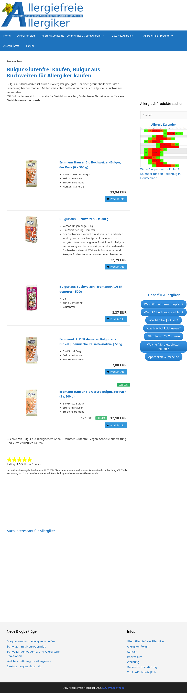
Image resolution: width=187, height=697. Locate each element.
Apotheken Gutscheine (163, 357)
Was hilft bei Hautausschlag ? (163, 312)
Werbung (133, 662)
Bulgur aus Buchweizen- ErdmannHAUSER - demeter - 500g (91, 289)
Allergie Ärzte (11, 45)
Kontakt (132, 651)
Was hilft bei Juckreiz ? (163, 320)
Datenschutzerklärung (142, 667)
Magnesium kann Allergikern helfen (31, 641)
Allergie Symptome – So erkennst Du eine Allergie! (75, 35)
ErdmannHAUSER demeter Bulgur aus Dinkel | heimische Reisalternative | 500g (90, 341)
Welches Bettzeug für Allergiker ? (29, 661)
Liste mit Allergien (126, 35)
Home (7, 35)
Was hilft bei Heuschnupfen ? (163, 304)
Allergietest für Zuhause (163, 336)
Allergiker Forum (138, 646)
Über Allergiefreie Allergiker (145, 641)
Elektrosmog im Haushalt (24, 666)
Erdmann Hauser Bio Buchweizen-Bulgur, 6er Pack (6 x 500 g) (90, 164)
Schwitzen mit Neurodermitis (26, 646)
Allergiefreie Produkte (160, 35)
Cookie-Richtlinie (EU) (141, 672)
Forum (30, 45)
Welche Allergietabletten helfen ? (163, 346)
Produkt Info (117, 199)
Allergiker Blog (26, 35)
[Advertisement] (66, 130)
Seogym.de (117, 687)
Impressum (134, 657)
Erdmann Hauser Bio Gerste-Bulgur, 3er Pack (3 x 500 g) (92, 394)
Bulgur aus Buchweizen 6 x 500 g (83, 219)
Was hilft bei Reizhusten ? (164, 328)
